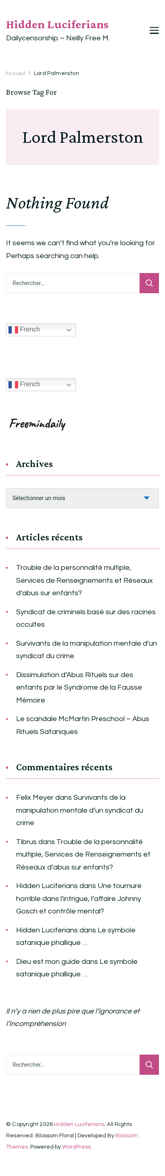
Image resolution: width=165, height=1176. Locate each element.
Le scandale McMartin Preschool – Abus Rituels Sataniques (82, 725)
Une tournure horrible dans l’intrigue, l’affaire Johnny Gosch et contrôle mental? (79, 898)
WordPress (76, 1147)
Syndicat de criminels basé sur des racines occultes (86, 618)
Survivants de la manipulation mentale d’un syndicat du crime (86, 650)
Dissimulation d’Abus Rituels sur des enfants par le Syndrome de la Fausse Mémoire (79, 687)
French (24, 330)
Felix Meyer (35, 797)
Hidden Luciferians (57, 24)
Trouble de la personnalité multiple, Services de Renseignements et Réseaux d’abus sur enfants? (84, 580)
